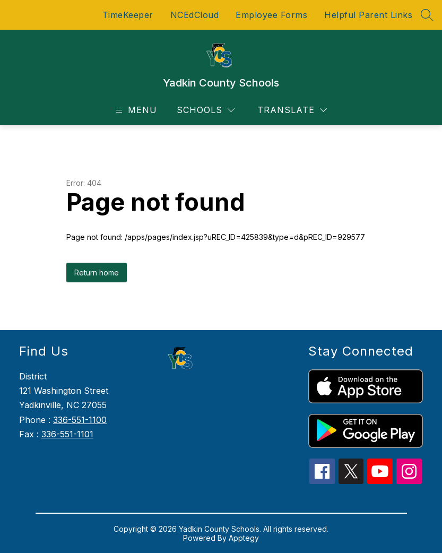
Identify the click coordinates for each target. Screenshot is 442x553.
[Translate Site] (292, 110)
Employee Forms (271, 15)
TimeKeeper (127, 15)
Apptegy (244, 537)
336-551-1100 (80, 419)
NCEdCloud (194, 15)
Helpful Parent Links (368, 15)
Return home (96, 272)
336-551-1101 (67, 434)
